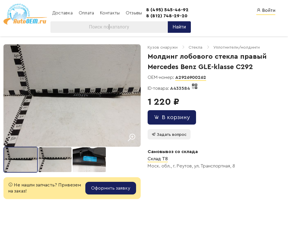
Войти (265, 10)
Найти (179, 27)
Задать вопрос (169, 134)
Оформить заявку (110, 188)
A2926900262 (190, 77)
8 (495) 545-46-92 (167, 9)
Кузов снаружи (163, 47)
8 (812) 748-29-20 (166, 16)
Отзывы (134, 13)
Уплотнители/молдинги (236, 47)
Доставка (63, 13)
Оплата (87, 13)
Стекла (195, 47)
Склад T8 (158, 159)
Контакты (110, 13)
